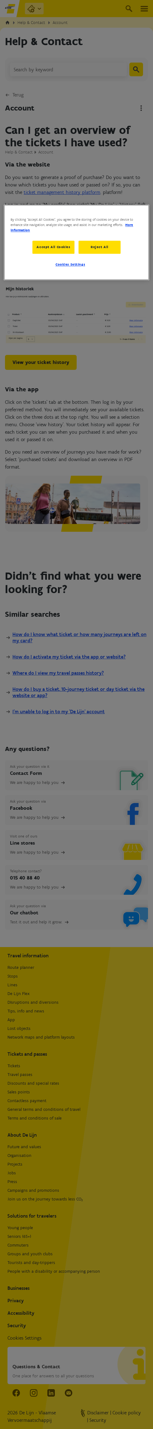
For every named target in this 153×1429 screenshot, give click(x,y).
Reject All (100, 247)
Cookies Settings (70, 264)
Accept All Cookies (53, 247)
